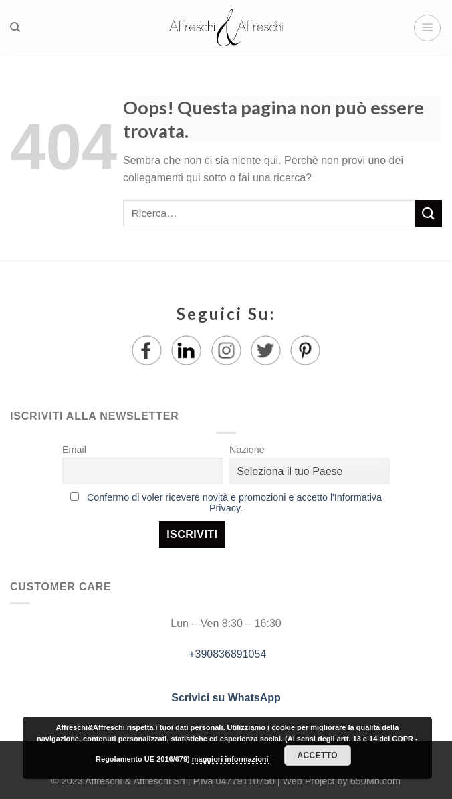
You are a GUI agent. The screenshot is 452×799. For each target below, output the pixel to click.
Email (74, 449)
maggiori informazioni (230, 759)
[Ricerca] (15, 27)
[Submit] (428, 213)
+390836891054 (226, 654)
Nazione (247, 449)
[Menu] (427, 28)
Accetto (318, 755)
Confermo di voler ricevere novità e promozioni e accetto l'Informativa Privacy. (234, 502)
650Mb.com (375, 781)
